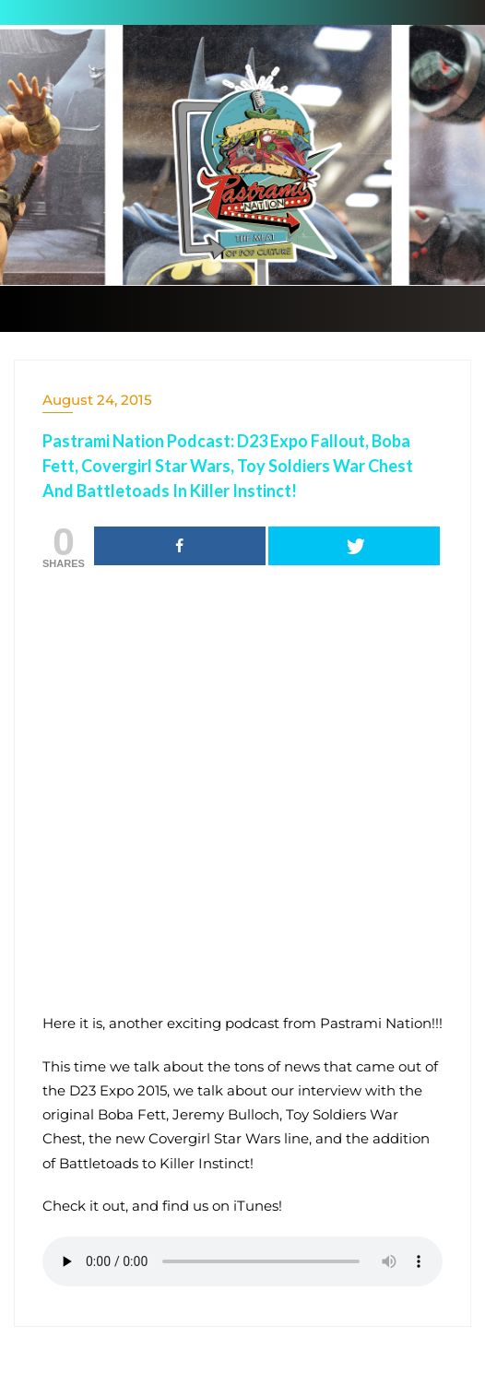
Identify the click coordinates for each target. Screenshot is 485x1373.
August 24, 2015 (97, 399)
